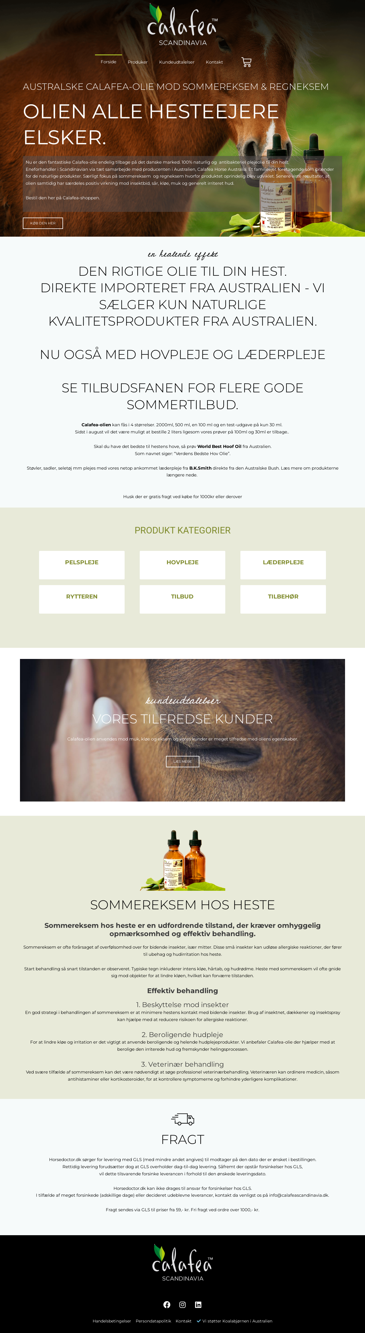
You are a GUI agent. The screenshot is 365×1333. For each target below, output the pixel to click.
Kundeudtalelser (176, 62)
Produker (138, 62)
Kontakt (214, 62)
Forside (108, 61)
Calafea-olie (280, 1042)
